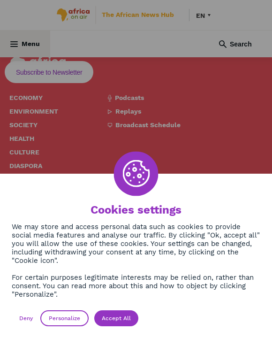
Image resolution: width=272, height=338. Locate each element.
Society (23, 125)
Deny (26, 318)
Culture (24, 152)
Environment (33, 111)
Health (21, 138)
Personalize (64, 318)
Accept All (116, 318)
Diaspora (25, 165)
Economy (26, 97)
